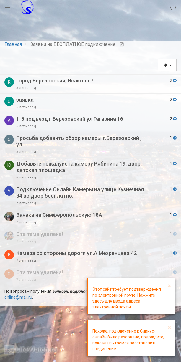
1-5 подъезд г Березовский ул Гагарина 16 (69, 119)
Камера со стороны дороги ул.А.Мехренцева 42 (76, 253)
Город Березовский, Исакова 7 (54, 80)
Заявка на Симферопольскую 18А (59, 215)
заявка (25, 100)
